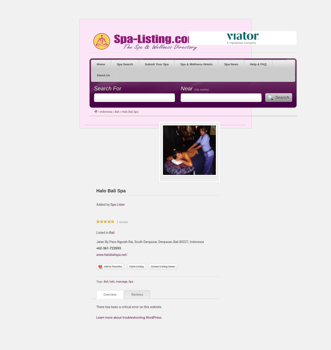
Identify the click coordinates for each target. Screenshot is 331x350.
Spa (130, 281)
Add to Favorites (110, 267)
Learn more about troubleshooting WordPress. (129, 317)
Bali (117, 111)
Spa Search (125, 64)
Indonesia (106, 111)
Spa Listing (144, 41)
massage (121, 281)
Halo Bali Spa (111, 190)
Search (282, 97)
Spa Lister (118, 204)
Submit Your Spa (157, 64)
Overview (110, 294)
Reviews (137, 294)
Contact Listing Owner (163, 266)
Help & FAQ (258, 64)
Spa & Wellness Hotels (196, 64)
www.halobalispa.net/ (111, 255)
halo (112, 281)
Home (101, 64)
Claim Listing (136, 266)
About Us (103, 75)
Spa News (231, 64)
